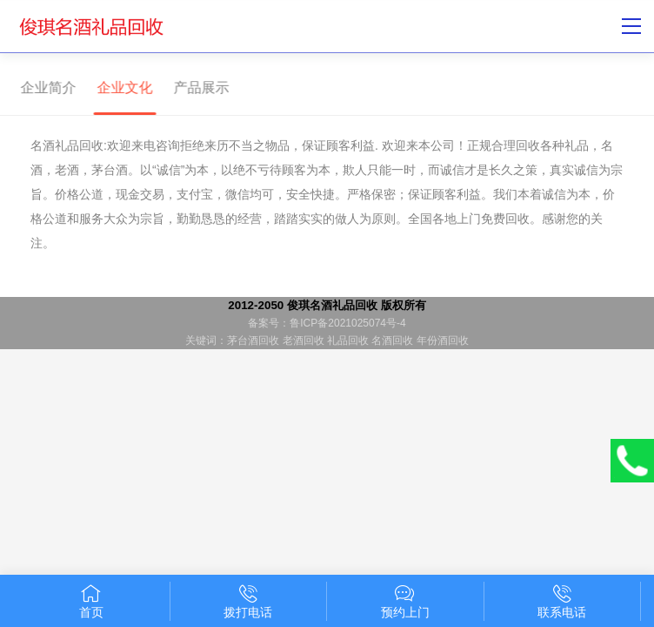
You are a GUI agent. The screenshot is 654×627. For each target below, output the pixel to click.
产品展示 (197, 87)
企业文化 (121, 87)
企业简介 (44, 87)
